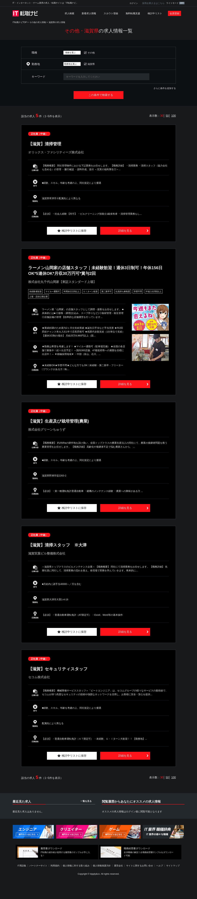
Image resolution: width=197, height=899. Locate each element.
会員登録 (174, 13)
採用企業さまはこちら (153, 3)
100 (173, 115)
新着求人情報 (89, 13)
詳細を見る (125, 230)
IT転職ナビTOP (20, 22)
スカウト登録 (111, 13)
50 (167, 115)
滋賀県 (91, 64)
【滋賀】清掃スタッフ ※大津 (57, 545)
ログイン (134, 3)
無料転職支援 (133, 13)
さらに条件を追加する (165, 88)
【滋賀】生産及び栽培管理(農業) (58, 421)
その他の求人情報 (37, 22)
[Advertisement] (98, 887)
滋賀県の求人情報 (57, 22)
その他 (91, 52)
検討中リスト (155, 13)
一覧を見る (86, 801)
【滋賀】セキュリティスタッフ (58, 669)
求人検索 (69, 13)
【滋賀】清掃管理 (44, 144)
